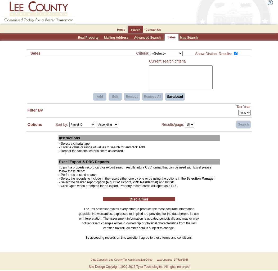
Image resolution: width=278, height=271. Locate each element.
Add (100, 97)
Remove (132, 97)
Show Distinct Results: (213, 54)
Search (243, 124)
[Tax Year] (244, 112)
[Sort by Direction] (107, 124)
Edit (115, 97)
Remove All (152, 97)
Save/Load (175, 97)
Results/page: (173, 124)
